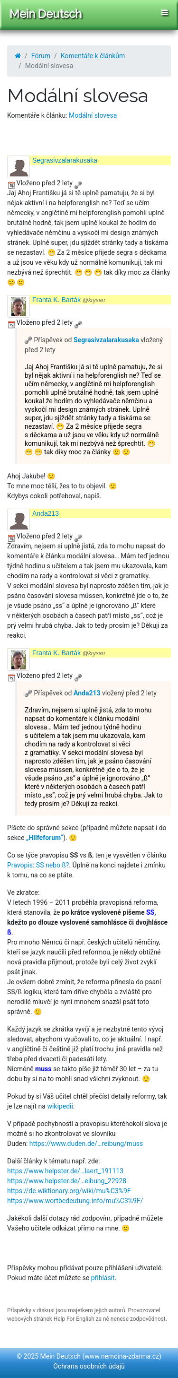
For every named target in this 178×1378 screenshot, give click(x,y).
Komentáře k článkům (93, 56)
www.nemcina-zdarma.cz (121, 1356)
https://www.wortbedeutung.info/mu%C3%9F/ (75, 1201)
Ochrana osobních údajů (89, 1366)
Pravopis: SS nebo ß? (38, 865)
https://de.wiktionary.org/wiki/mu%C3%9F (69, 1191)
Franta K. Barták (68, 299)
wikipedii (60, 1106)
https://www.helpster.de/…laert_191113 (65, 1171)
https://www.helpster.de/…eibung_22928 (66, 1181)
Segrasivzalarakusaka (64, 160)
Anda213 (45, 513)
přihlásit (103, 1278)
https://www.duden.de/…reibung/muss (86, 1143)
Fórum (40, 56)
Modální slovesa (93, 115)
